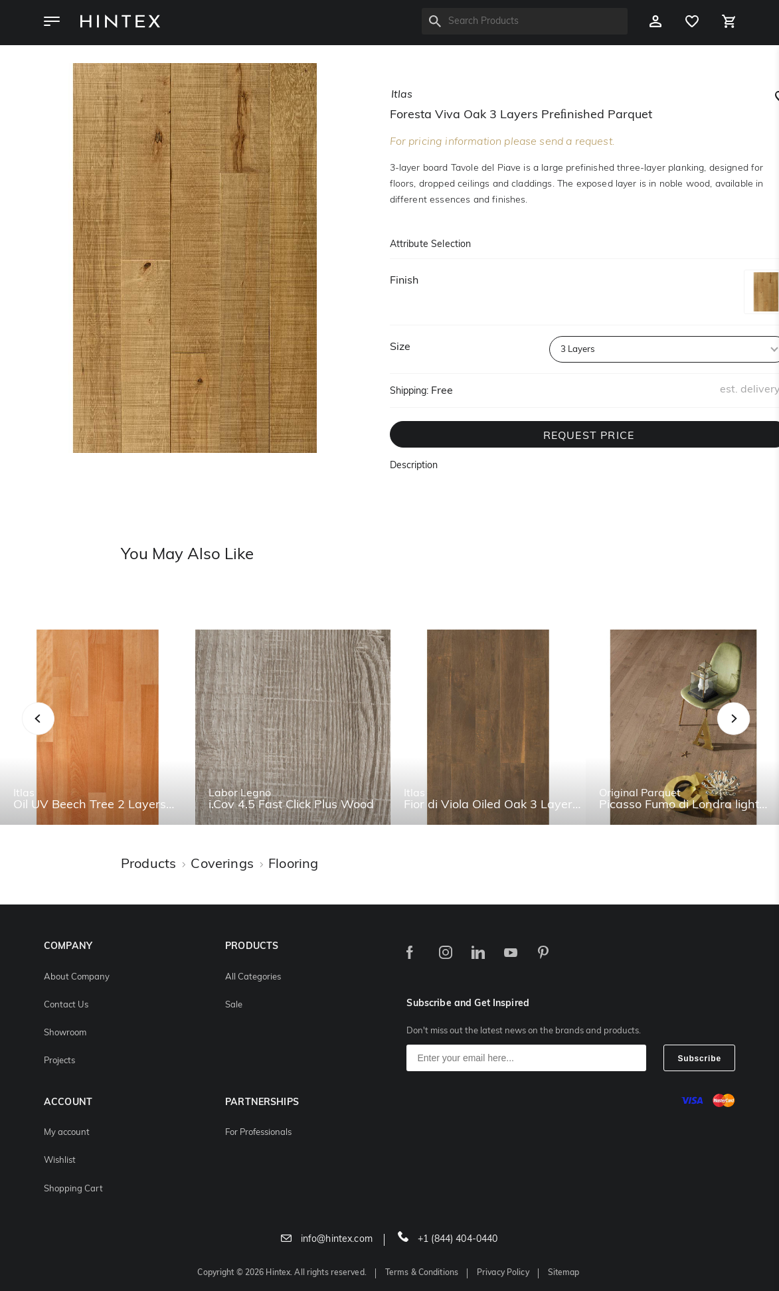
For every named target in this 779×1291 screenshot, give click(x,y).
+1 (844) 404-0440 (448, 1240)
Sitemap (564, 1273)
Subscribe (699, 1058)
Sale (233, 1005)
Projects (59, 1061)
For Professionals (258, 1132)
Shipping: (409, 391)
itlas (401, 95)
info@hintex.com (327, 1240)
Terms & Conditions (421, 1273)
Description (414, 466)
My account (67, 1132)
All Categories (253, 977)
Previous (54, 733)
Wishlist (60, 1160)
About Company (77, 977)
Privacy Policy (503, 1273)
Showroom (65, 1033)
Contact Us (66, 1005)
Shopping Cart (73, 1189)
